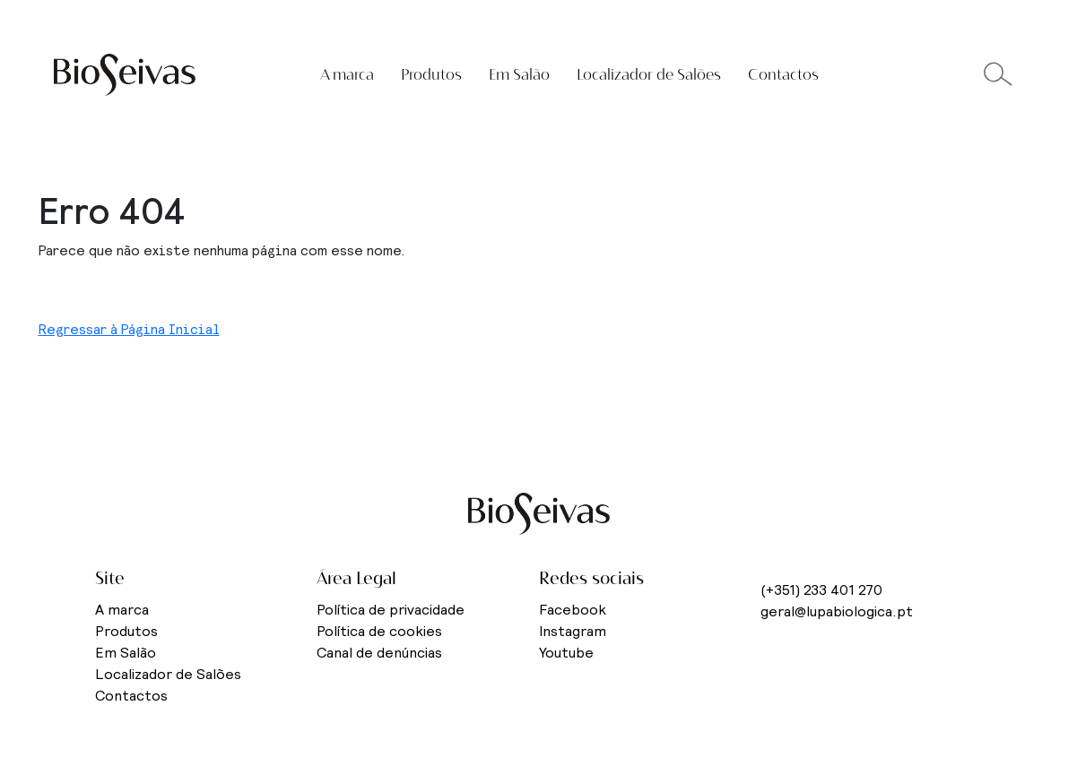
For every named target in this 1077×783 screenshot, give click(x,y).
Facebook (572, 609)
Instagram (572, 631)
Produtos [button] (431, 74)
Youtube (566, 652)
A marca (122, 609)
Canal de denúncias (379, 652)
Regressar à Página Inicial (129, 329)
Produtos (126, 631)
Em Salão (519, 74)
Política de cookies (379, 631)
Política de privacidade (391, 609)
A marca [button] (347, 74)
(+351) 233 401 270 (821, 590)
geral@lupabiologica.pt (836, 611)
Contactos (783, 74)
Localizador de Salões (649, 74)
